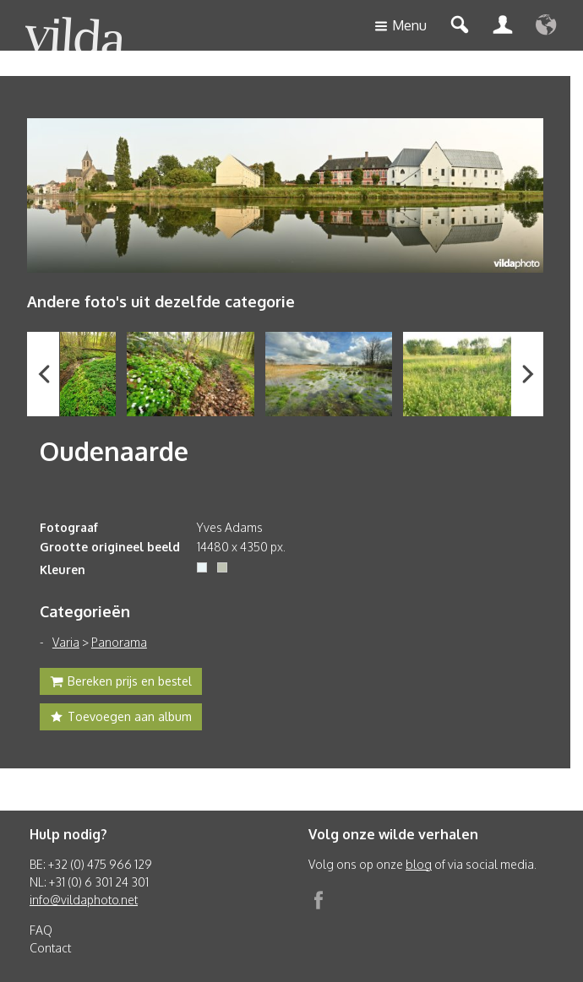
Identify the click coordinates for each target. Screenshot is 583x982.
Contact (50, 948)
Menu (400, 26)
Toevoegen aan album (121, 718)
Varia (65, 642)
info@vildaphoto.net (84, 899)
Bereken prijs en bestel (121, 683)
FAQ (41, 930)
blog (419, 864)
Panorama (119, 642)
